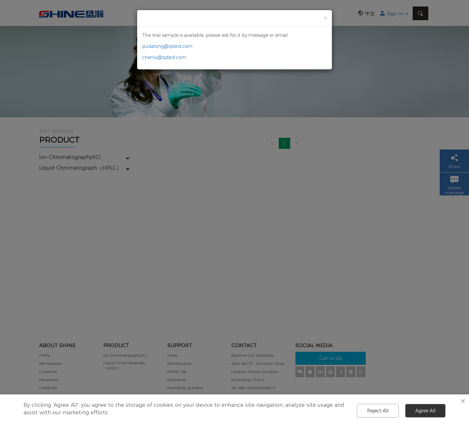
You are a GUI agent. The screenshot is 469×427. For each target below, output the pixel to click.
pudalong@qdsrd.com (167, 46)
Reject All (378, 411)
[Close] (325, 17)
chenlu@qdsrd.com (164, 57)
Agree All (425, 411)
